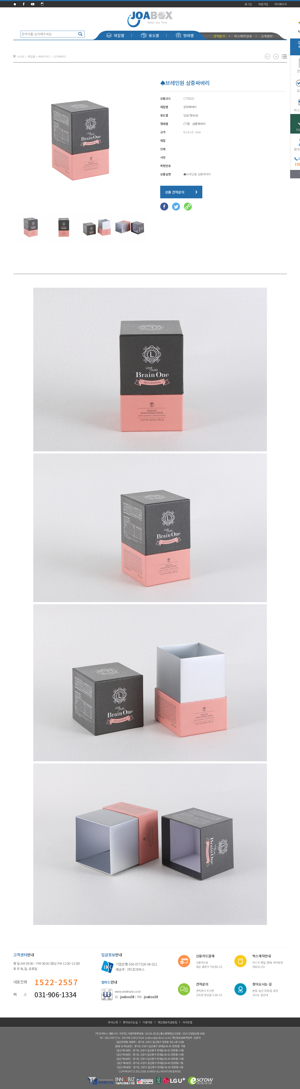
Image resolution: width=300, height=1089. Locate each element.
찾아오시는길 (130, 1022)
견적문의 (219, 36)
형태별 (185, 35)
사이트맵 (187, 1022)
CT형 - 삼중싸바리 (194, 124)
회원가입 (263, 4)
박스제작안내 (243, 36)
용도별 (150, 35)
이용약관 (147, 1022)
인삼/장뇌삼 (190, 115)
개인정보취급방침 (167, 1022)
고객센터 (266, 36)
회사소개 (113, 1022)
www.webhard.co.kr (128, 991)
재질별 (115, 35)
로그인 (248, 4)
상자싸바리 (190, 107)
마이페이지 (281, 4)
